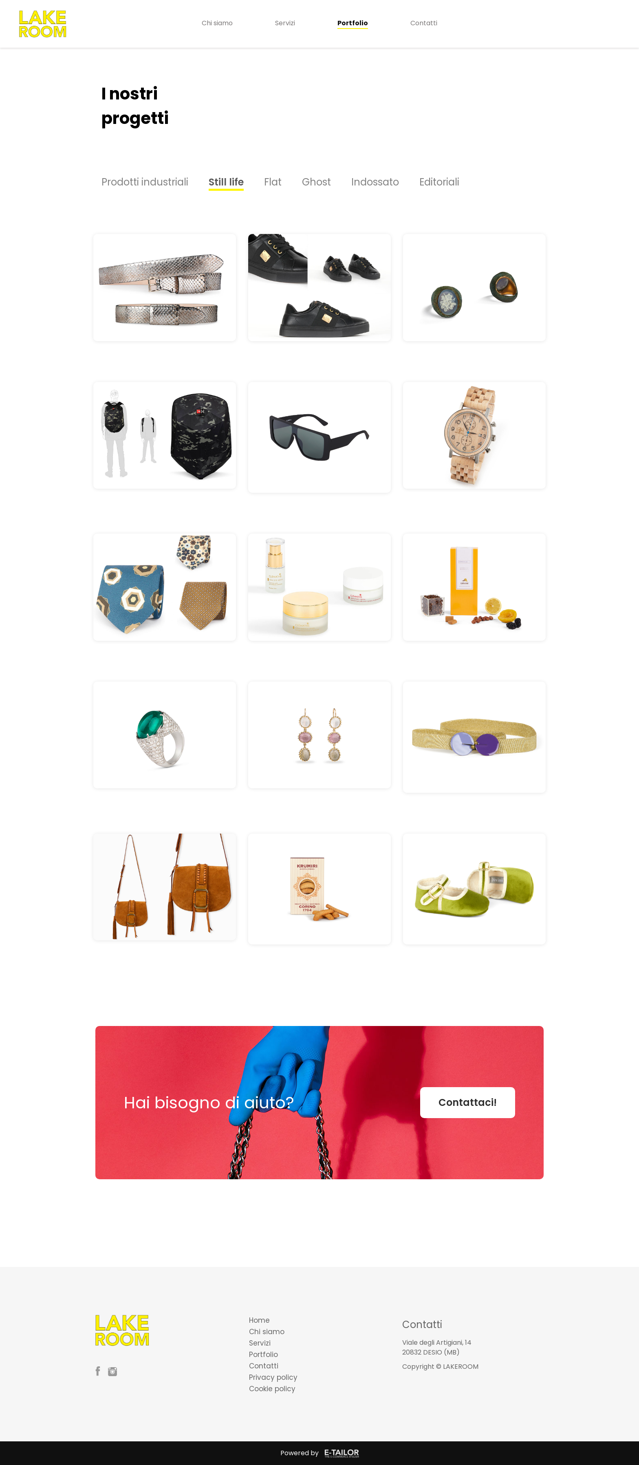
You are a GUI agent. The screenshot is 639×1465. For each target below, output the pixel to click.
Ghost (316, 182)
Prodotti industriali (144, 182)
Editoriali (439, 182)
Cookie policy (272, 1389)
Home (259, 1320)
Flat (273, 182)
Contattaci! (467, 1102)
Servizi (285, 23)
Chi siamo (217, 23)
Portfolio (352, 23)
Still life (226, 182)
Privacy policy (273, 1377)
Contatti (423, 23)
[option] (155, 182)
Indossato (375, 182)
